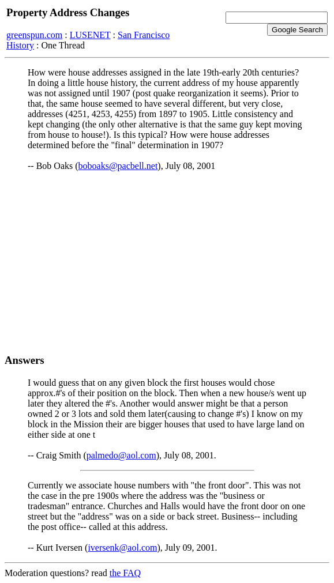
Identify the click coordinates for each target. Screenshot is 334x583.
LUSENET (90, 35)
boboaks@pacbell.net (118, 166)
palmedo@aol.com (121, 455)
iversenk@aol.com (122, 547)
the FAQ (125, 573)
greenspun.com (34, 35)
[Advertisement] (167, 262)
